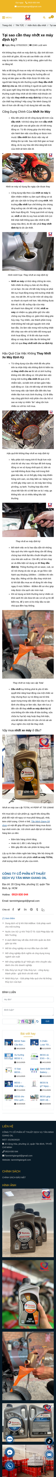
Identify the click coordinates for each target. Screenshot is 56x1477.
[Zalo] (45, 909)
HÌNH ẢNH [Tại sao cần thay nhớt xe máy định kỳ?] (9, 1185)
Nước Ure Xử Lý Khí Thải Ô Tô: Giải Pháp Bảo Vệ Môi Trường (29, 933)
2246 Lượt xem (38, 45)
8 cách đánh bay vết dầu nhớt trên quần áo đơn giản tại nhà (28, 942)
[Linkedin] (25, 909)
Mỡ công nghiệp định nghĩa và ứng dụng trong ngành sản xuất (27, 955)
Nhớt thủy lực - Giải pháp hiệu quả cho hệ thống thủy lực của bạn (28, 980)
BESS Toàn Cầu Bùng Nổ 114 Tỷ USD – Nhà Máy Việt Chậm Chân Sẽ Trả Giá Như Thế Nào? (19, 1043)
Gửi (47, 1021)
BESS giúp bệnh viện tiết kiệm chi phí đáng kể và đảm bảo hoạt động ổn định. (45, 1098)
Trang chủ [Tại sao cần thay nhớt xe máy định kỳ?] (7, 25)
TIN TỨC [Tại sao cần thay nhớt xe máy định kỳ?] (20, 25)
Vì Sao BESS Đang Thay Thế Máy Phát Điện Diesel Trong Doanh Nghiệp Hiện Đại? (19, 1071)
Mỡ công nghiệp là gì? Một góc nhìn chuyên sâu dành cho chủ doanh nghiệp (28, 963)
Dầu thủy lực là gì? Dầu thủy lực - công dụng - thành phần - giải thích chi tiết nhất (27, 972)
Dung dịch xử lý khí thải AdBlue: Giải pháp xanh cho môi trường (28, 925)
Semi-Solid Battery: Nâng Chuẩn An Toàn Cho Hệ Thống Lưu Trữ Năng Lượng (45, 1071)
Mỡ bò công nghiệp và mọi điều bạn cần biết (26, 948)
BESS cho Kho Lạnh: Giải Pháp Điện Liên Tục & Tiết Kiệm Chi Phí (19, 1098)
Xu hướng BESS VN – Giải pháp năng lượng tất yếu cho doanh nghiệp (19, 1057)
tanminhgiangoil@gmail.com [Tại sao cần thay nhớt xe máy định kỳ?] (28, 6)
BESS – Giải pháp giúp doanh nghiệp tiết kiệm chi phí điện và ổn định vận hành (20, 1084)
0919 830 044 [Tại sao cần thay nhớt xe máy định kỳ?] (32, 2)
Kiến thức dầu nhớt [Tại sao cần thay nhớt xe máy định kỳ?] (37, 25)
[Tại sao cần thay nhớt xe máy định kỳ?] (28, 17)
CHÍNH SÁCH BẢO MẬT (14, 1177)
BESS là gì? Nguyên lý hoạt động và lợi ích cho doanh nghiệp (45, 1084)
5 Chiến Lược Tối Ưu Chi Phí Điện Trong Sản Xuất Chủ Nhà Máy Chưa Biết (45, 1043)
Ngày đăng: (9, 45)
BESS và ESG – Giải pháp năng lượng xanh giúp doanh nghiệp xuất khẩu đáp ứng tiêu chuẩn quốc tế (45, 1057)
